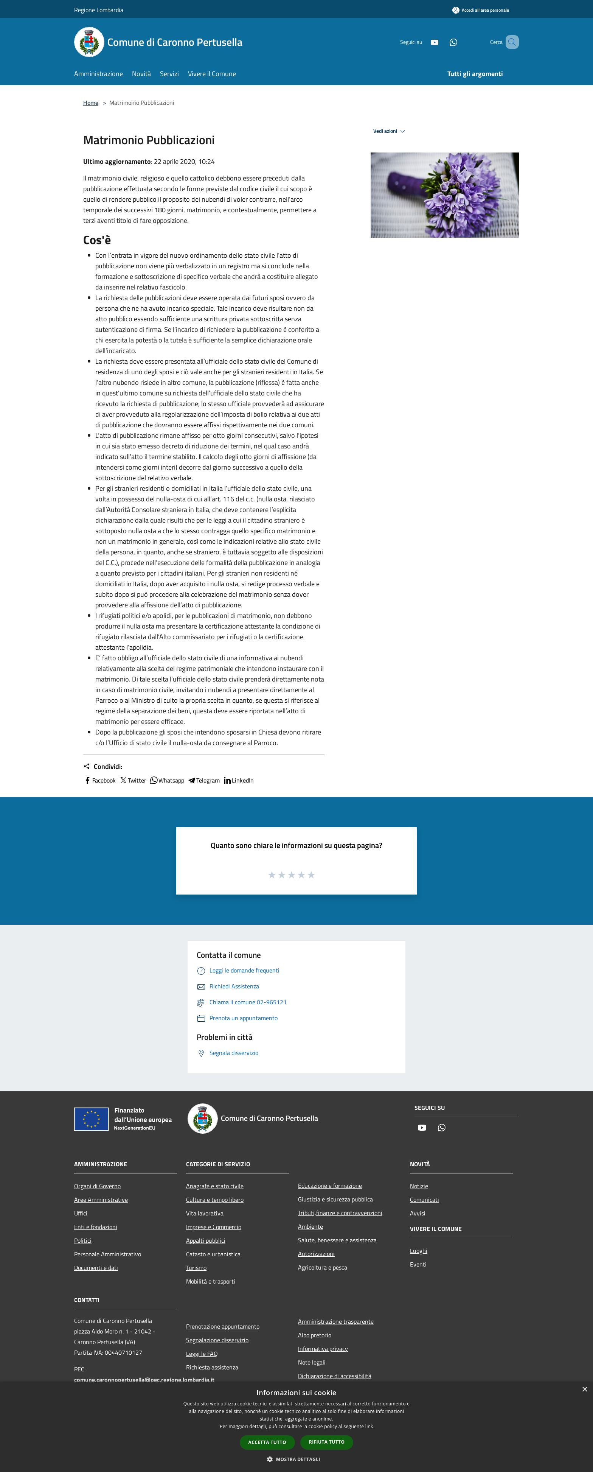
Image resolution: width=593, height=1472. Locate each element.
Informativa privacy (323, 1348)
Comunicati (424, 1199)
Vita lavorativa (205, 1213)
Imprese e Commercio (213, 1226)
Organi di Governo (97, 1185)
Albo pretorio (314, 1335)
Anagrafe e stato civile (215, 1185)
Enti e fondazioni (95, 1226)
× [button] (584, 1390)
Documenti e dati (96, 1267)
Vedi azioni (390, 131)
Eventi (418, 1264)
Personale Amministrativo (107, 1254)
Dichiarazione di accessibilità (334, 1375)
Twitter (132, 780)
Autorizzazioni (316, 1253)
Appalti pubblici (205, 1240)
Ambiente (310, 1226)
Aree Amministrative (101, 1199)
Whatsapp (166, 780)
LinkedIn (238, 780)
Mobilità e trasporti (210, 1281)
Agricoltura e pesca (322, 1267)
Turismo (196, 1267)
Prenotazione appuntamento (222, 1326)
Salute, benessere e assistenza (337, 1240)
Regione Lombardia (98, 9)
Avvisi (417, 1213)
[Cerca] (510, 42)
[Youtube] (423, 42)
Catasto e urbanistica (213, 1254)
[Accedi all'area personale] (480, 10)
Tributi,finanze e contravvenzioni (340, 1212)
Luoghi (418, 1250)
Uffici (80, 1213)
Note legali (312, 1362)
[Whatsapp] (442, 42)
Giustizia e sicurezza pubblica (335, 1199)
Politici (83, 1240)
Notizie (419, 1185)
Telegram (203, 780)
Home (90, 102)
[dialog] (296, 1427)
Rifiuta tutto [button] (327, 1442)
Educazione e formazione (330, 1185)
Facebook (99, 780)
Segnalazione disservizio (217, 1339)
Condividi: (102, 766)
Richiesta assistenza (212, 1367)
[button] (296, 1459)
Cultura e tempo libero (215, 1199)
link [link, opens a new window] (369, 1426)
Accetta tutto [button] (267, 1442)
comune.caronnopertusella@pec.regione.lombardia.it (144, 1379)
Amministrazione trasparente (336, 1321)
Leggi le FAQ (202, 1353)
